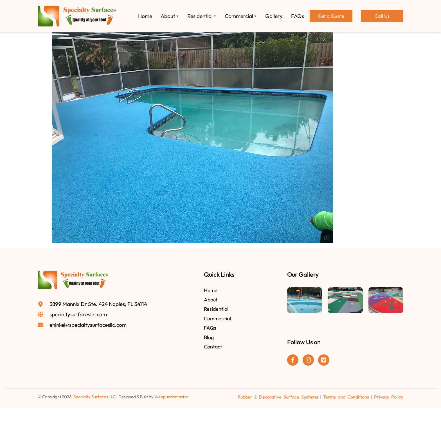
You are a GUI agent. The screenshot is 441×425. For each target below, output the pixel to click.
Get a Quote (331, 16)
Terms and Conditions (346, 397)
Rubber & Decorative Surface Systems (278, 397)
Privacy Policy (388, 397)
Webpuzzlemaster (171, 396)
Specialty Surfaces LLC (94, 396)
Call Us (382, 16)
